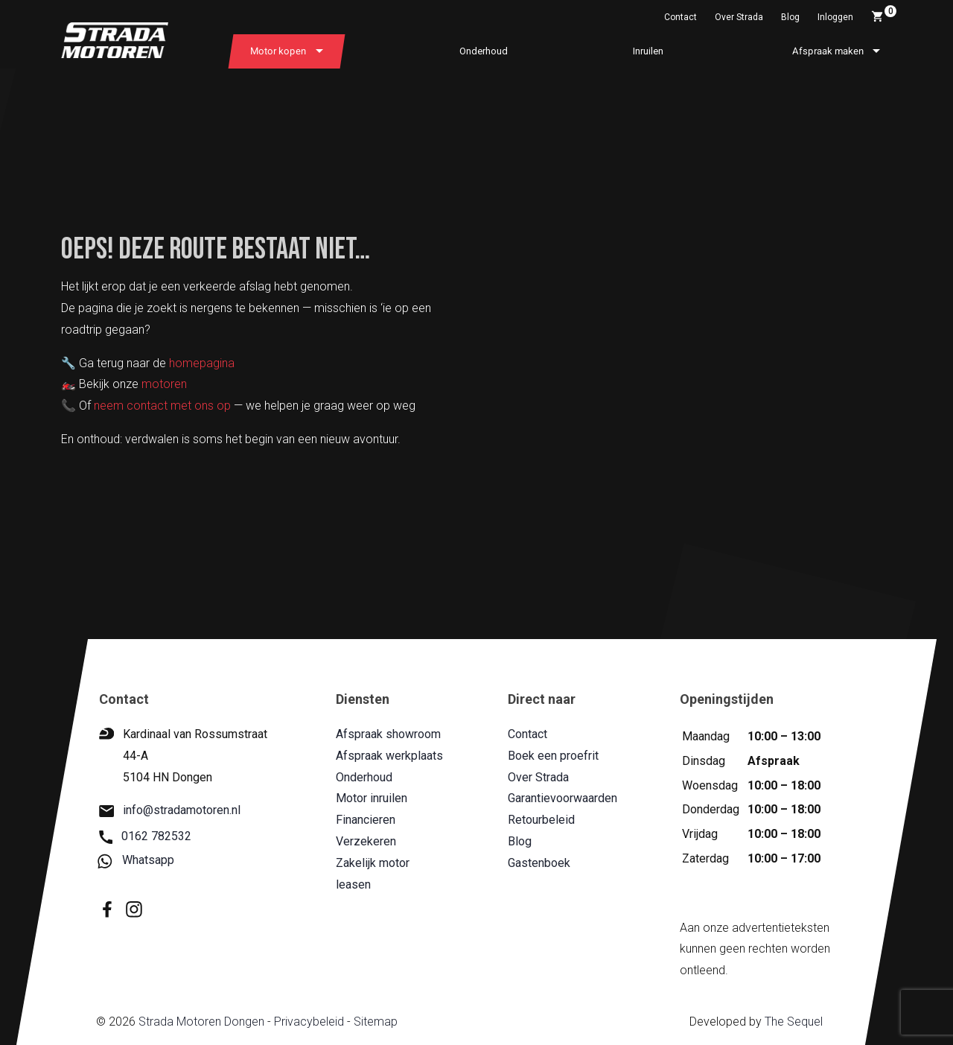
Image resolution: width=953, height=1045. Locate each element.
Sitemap (376, 1021)
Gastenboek (539, 863)
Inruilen (648, 51)
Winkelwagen (883, 14)
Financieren (365, 820)
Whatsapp (136, 861)
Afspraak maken (828, 51)
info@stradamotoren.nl (169, 811)
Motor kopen (278, 51)
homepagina (202, 363)
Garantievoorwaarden (562, 799)
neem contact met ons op (162, 405)
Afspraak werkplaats (389, 756)
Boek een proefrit (553, 756)
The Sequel (794, 1021)
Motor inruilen (371, 799)
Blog (790, 17)
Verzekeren (366, 841)
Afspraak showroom (388, 734)
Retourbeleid (541, 820)
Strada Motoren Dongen (201, 1021)
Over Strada (739, 17)
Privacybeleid (309, 1021)
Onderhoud (483, 51)
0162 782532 (145, 836)
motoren (164, 384)
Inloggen (835, 17)
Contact (680, 17)
